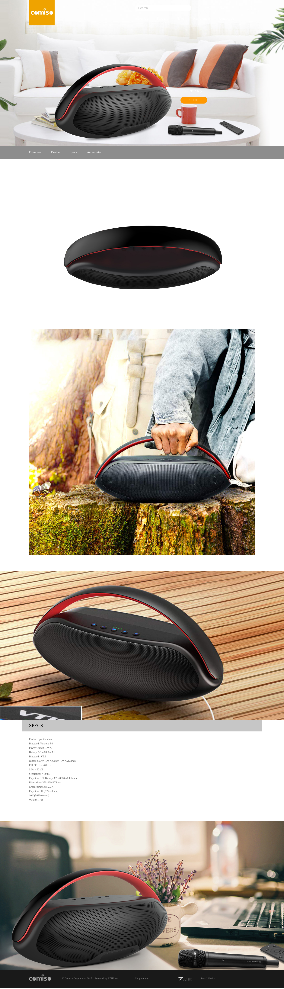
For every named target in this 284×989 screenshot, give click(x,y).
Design (55, 152)
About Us (141, 18)
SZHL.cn (113, 978)
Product (162, 18)
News (180, 18)
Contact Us (226, 18)
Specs (73, 152)
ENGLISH (221, 8)
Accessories (94, 152)
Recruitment (201, 18)
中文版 (203, 8)
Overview (35, 152)
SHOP (193, 100)
